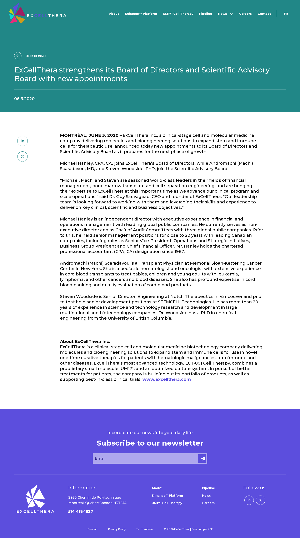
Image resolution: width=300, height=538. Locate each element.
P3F (210, 529)
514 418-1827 (80, 511)
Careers (245, 14)
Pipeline (205, 14)
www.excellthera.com (166, 379)
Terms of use (144, 529)
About (114, 14)
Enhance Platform (141, 14)
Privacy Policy (117, 529)
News (222, 14)
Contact (264, 14)
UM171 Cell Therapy (178, 14)
